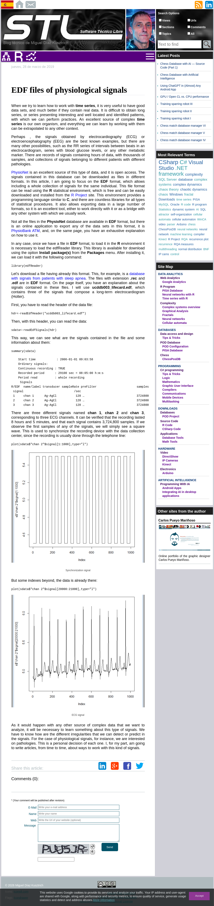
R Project (79, 195)
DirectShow (170, 456)
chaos (163, 194)
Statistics (165, 209)
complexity (194, 174)
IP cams (164, 254)
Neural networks (173, 319)
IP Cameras (170, 460)
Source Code (169, 421)
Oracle (174, 204)
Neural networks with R (178, 294)
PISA (196, 199)
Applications (169, 433)
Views (166, 20)
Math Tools (170, 441)
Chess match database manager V (182, 133)
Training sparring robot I (175, 118)
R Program (167, 286)
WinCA (201, 219)
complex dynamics (187, 184)
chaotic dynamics (193, 189)
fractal (188, 194)
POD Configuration (175, 346)
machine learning (181, 234)
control (174, 254)
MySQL (164, 204)
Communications (174, 393)
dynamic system (183, 209)
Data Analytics (170, 274)
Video (164, 452)
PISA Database (172, 290)
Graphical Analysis (175, 311)
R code (186, 204)
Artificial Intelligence (177, 480)
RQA (184, 239)
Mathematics (171, 381)
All (193, 33)
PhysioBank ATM (25, 231)
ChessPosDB (167, 229)
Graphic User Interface (177, 385)
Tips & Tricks (171, 337)
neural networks (187, 229)
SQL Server (168, 179)
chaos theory (169, 189)
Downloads (167, 199)
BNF (206, 249)
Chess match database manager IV (183, 140)
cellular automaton (184, 219)
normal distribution (190, 249)
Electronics (168, 469)
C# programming (172, 370)
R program (199, 204)
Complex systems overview (181, 307)
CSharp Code (171, 429)
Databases (167, 330)
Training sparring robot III (176, 104)
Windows (176, 194)
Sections (168, 27)
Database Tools (173, 437)
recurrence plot (198, 239)
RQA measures (183, 244)
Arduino (181, 224)
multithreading (168, 249)
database (185, 179)
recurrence (166, 244)
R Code (167, 425)
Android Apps (171, 488)
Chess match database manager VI (183, 125)
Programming (169, 366)
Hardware (166, 448)
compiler (199, 234)
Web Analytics (170, 278)
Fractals (168, 315)
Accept (199, 895)
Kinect (163, 239)
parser (171, 224)
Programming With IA (175, 484)
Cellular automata (174, 322)
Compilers (169, 389)
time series (183, 199)
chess (192, 224)
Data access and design (176, 333)
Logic (166, 378)
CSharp (168, 162)
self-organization (181, 214)
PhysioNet (19, 172)
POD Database (170, 342)
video (162, 224)
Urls (193, 20)
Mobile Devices (172, 397)
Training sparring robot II (176, 111)
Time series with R (175, 298)
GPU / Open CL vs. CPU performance (184, 96)
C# (183, 162)
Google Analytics (174, 282)
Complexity (168, 303)
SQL (203, 209)
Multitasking (170, 401)
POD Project (170, 416)
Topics (166, 33)
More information (104, 900)
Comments (198, 27)
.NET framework (173, 171)
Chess (164, 355)
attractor (164, 214)
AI (197, 209)
